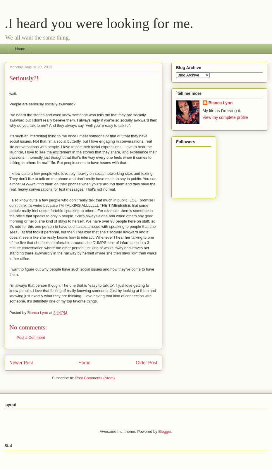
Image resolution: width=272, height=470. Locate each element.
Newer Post (21, 362)
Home (20, 49)
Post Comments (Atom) (95, 378)
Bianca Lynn (221, 102)
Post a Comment (31, 337)
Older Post (146, 362)
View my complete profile (225, 117)
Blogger (164, 431)
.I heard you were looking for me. (99, 23)
